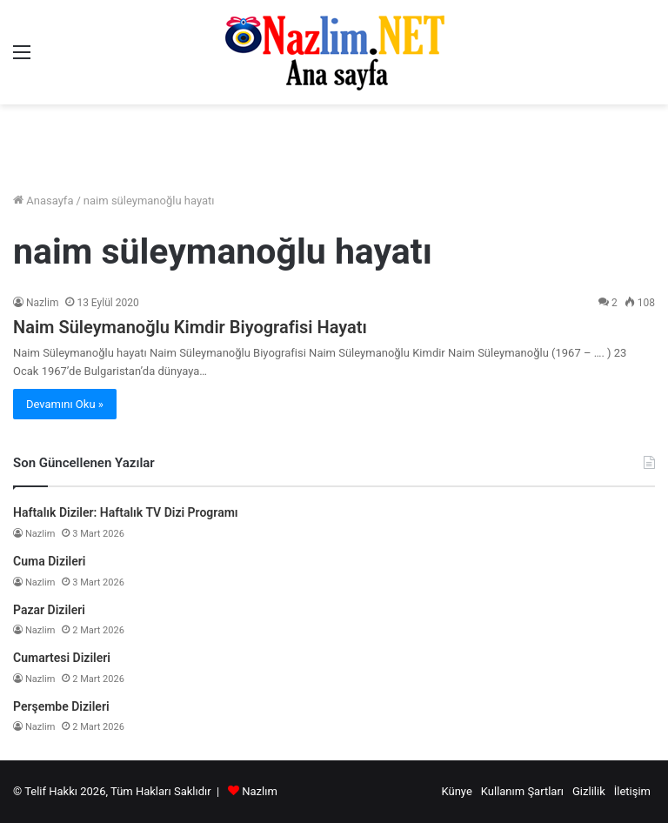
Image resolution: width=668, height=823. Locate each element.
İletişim (632, 791)
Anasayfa (43, 200)
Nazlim (42, 303)
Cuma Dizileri (49, 561)
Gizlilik (588, 791)
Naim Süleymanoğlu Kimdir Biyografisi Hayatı (190, 327)
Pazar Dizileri (49, 610)
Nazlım (259, 791)
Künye (456, 791)
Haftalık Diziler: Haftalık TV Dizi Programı (125, 512)
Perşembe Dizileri (61, 706)
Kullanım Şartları (522, 791)
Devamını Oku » (65, 404)
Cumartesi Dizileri (61, 658)
